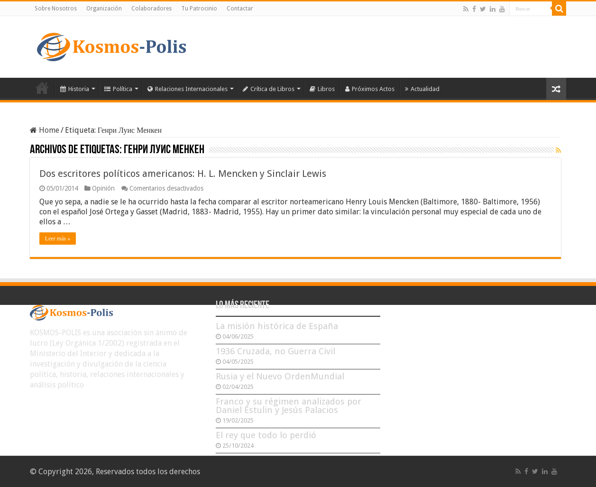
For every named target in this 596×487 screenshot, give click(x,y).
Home (44, 130)
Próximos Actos (369, 88)
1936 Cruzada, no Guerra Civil (275, 351)
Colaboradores (151, 8)
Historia (74, 88)
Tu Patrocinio (199, 8)
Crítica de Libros (268, 88)
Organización (104, 8)
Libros (322, 88)
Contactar (240, 8)
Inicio (42, 88)
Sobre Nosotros (56, 8)
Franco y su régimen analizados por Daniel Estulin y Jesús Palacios (288, 405)
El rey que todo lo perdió (266, 435)
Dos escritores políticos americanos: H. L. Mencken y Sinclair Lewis (182, 173)
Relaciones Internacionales (187, 88)
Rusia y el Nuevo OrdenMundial (280, 376)
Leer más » (57, 238)
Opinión (103, 188)
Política (118, 88)
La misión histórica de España (277, 326)
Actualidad (422, 88)
